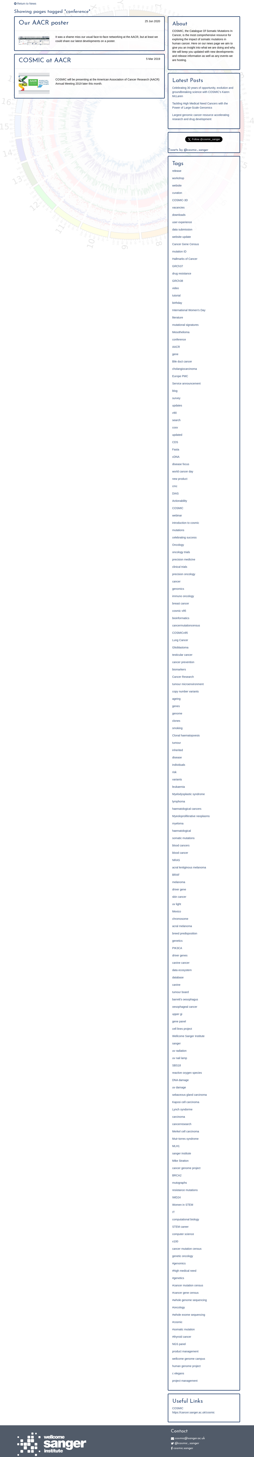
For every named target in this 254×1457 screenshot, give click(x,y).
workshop (178, 178)
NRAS (176, 860)
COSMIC (177, 508)
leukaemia (178, 786)
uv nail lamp (179, 1058)
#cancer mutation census (187, 1285)
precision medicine (183, 559)
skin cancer (179, 896)
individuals (178, 764)
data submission (182, 229)
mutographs (179, 1182)
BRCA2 (177, 1175)
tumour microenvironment (188, 684)
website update (181, 236)
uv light (176, 904)
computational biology (185, 1219)
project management (185, 1380)
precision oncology (183, 574)
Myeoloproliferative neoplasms (191, 816)
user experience (182, 222)
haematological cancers (186, 808)
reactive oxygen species (187, 1072)
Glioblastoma (180, 647)
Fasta (175, 449)
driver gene (179, 889)
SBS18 (176, 1065)
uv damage (179, 1087)
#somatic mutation (183, 1329)
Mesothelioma (181, 332)
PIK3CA (177, 948)
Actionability (179, 500)
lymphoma (178, 801)
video (175, 288)
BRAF (176, 874)
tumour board (180, 992)
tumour (176, 742)
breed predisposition (184, 933)
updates (177, 405)
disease (177, 757)
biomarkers (179, 669)
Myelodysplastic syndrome (188, 794)
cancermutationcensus (186, 625)
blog (174, 390)
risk (174, 772)
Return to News (25, 3)
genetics (177, 940)
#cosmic (177, 1322)
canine (176, 984)
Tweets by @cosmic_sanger (188, 150)
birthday (177, 302)
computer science (183, 1234)
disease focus (180, 464)
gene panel (179, 1021)
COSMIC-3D (180, 200)
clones (176, 720)
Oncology (178, 544)
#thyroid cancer (181, 1336)
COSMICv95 (180, 632)
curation (177, 192)
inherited (177, 750)
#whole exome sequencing (188, 1314)
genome (177, 713)
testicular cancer (182, 654)
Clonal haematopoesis (186, 735)
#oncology (178, 1307)
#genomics (179, 1263)
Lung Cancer (180, 640)
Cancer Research (183, 676)
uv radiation (179, 1050)
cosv (175, 427)
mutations (178, 530)
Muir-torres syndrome (185, 1138)
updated (177, 434)
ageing (176, 698)
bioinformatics (180, 618)
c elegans (178, 1373)
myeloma (178, 823)
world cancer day (182, 471)
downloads (179, 214)
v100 (175, 1241)
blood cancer (180, 852)
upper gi (177, 1014)
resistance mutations (185, 1190)
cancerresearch (182, 1124)
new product (179, 478)
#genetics (178, 1278)
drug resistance (181, 273)
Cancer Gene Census (185, 244)
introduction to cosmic (185, 522)
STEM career (180, 1226)
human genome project (186, 1366)
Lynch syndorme (182, 1109)
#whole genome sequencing (189, 1300)
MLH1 (176, 1146)
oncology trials (181, 552)
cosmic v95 (179, 610)
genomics (178, 588)
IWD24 (176, 1197)
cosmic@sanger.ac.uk (188, 1438)
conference (179, 339)
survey (176, 398)
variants (177, 779)
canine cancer (181, 962)
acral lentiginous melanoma (189, 867)
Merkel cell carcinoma (185, 1131)
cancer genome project (186, 1168)
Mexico (176, 911)
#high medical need (184, 1270)
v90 (174, 412)
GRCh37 (177, 266)
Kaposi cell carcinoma (185, 1102)
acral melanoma (182, 926)
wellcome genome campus (188, 1358)
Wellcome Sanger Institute (188, 1036)
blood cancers (181, 845)
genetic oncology (182, 1256)
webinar (177, 515)
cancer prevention (183, 662)
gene (175, 354)
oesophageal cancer (184, 1006)
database (178, 977)
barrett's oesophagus (185, 999)
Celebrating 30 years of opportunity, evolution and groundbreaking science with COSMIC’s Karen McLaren (202, 92)
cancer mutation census (187, 1248)
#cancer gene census (185, 1292)
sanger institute (181, 1153)
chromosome (180, 918)
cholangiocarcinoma (184, 368)
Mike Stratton (180, 1160)
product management (185, 1351)
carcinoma (178, 1116)
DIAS (175, 493)
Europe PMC (180, 376)
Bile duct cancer (182, 361)
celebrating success (184, 537)
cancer (176, 581)
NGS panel (179, 1344)
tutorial (176, 295)
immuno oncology (183, 596)
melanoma (178, 882)
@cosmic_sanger (185, 1443)
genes (176, 706)
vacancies (178, 207)
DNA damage (180, 1080)
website (177, 185)
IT (173, 1212)
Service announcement (186, 383)
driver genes (180, 955)
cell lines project (182, 1028)
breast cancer (180, 603)
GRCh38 (177, 280)
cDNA (176, 456)
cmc (174, 486)
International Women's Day (188, 310)
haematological (181, 830)
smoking (177, 728)
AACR (176, 346)
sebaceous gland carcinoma (189, 1094)
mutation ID (179, 251)
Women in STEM (182, 1204)
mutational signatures (185, 324)
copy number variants (185, 691)
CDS (175, 442)
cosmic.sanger (182, 1448)
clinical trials (179, 566)
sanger (176, 1043)
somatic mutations (183, 838)
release (176, 170)
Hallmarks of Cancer (184, 258)
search (176, 420)
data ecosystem (182, 970)
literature (177, 317)
